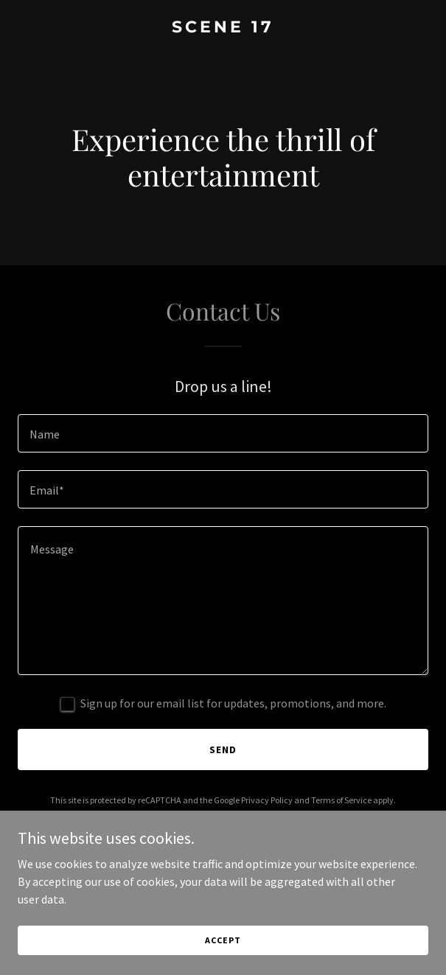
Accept (222, 940)
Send (223, 749)
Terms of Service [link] (341, 799)
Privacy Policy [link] (267, 799)
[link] (223, 28)
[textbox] (223, 433)
